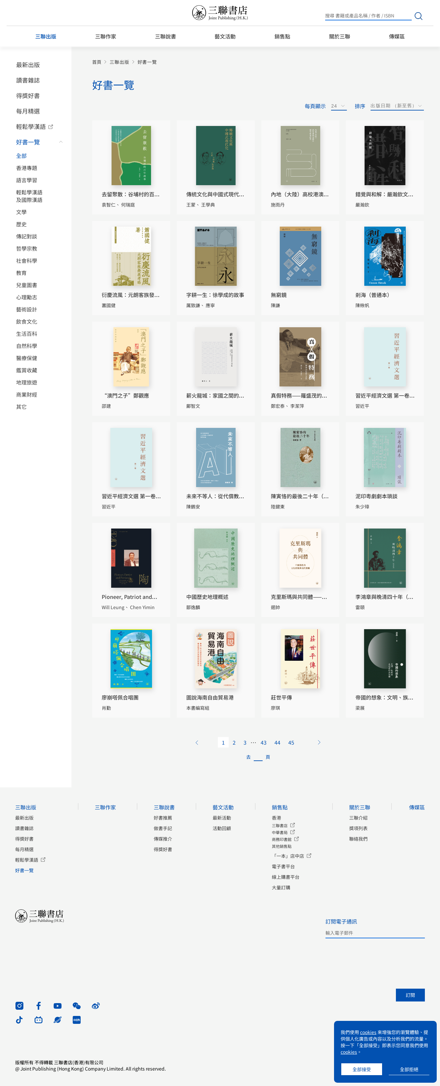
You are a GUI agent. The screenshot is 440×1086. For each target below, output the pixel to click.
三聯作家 (105, 36)
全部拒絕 (409, 1069)
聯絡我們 (358, 838)
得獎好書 (28, 95)
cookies (368, 1032)
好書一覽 (28, 141)
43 (264, 742)
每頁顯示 (315, 106)
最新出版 (28, 64)
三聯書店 (280, 825)
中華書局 (280, 832)
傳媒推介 (163, 838)
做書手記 (163, 828)
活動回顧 (222, 828)
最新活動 (222, 817)
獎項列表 (358, 828)
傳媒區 (397, 36)
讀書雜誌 (28, 80)
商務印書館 (282, 839)
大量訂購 (281, 887)
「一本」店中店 (288, 855)
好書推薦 (163, 817)
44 (277, 742)
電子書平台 (283, 866)
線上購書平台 (285, 877)
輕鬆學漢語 (31, 126)
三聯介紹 (358, 817)
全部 (21, 156)
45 (291, 742)
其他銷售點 (282, 846)
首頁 (96, 62)
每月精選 (28, 111)
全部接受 (361, 1069)
